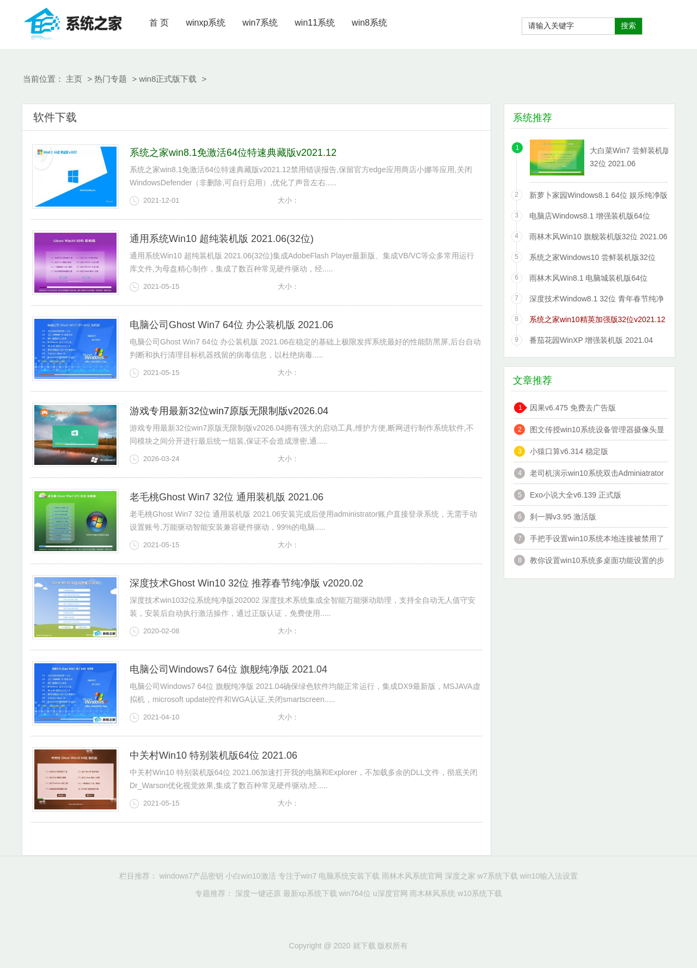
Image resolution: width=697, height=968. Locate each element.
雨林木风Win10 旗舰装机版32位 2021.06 (598, 236)
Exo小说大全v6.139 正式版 (575, 495)
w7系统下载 (498, 876)
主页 (74, 78)
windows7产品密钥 (191, 876)
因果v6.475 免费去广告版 (573, 407)
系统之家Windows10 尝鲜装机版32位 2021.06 (592, 259)
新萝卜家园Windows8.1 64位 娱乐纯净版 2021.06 (598, 197)
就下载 (74, 22)
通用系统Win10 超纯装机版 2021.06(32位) (222, 238)
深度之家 (460, 876)
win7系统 (260, 22)
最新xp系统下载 (310, 893)
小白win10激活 (250, 876)
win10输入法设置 (549, 876)
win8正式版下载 (168, 78)
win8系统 (369, 22)
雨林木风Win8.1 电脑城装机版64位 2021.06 (588, 280)
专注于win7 (297, 876)
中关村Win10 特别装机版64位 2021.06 (213, 755)
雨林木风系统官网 (412, 876)
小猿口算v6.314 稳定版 (569, 451)
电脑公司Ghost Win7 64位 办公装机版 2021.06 (231, 324)
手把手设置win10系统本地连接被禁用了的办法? (597, 540)
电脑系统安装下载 (349, 876)
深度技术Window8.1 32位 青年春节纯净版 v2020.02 (596, 300)
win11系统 (315, 22)
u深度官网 (390, 893)
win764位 (354, 893)
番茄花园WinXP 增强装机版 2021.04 (591, 340)
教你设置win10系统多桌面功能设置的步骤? (597, 561)
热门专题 (110, 78)
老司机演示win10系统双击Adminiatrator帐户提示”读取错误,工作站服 (597, 474)
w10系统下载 (479, 893)
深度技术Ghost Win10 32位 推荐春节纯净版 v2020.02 (246, 583)
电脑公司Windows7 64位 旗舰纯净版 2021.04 (228, 669)
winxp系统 (205, 22)
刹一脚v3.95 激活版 (563, 516)
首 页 (159, 22)
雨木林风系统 (432, 893)
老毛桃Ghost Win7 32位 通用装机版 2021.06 (226, 497)
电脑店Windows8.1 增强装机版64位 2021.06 (589, 217)
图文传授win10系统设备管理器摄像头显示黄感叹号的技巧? (597, 431)
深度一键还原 (258, 893)
